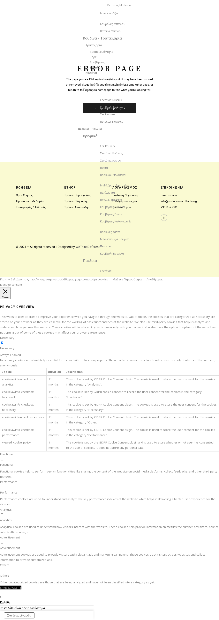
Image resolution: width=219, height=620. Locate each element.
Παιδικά (90, 260)
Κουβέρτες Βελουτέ (112, 207)
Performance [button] (9, 482)
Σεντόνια (105, 271)
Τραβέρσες (97, 62)
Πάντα (104, 167)
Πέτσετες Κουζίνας (103, 79)
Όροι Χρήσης (24, 195)
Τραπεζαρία (93, 45)
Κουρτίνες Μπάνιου (112, 24)
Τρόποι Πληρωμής (76, 201)
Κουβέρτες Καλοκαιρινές (115, 221)
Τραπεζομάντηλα (101, 52)
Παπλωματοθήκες (111, 200)
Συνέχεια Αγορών (19, 615)
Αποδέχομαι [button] (155, 279)
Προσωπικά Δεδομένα (30, 201)
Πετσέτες (105, 246)
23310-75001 (169, 207)
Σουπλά (95, 67)
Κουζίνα (91, 73)
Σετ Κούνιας (107, 146)
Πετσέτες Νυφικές (111, 121)
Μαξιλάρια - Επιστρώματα (116, 185)
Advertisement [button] (10, 537)
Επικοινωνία (169, 195)
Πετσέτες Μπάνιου (119, 5)
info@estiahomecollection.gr (179, 201)
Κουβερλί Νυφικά (111, 107)
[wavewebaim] (164, 217)
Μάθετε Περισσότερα (127, 279)
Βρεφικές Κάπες (110, 232)
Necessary (7, 348)
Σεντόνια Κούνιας (111, 153)
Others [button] (5, 565)
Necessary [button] (7, 338)
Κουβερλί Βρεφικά (112, 253)
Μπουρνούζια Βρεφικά (114, 239)
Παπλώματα (107, 192)
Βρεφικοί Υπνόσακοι (113, 175)
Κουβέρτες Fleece (111, 214)
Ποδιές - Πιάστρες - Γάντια (108, 84)
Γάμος (88, 89)
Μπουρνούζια (109, 13)
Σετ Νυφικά (107, 114)
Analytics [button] (6, 509)
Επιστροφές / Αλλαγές (31, 207)
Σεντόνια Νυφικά (111, 100)
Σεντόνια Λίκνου (110, 160)
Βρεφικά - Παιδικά (90, 129)
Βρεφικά (90, 135)
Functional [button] (6, 454)
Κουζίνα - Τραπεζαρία (102, 38)
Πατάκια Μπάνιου (111, 31)
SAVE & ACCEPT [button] (10, 587)
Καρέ (93, 57)
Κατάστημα (37, 608)
